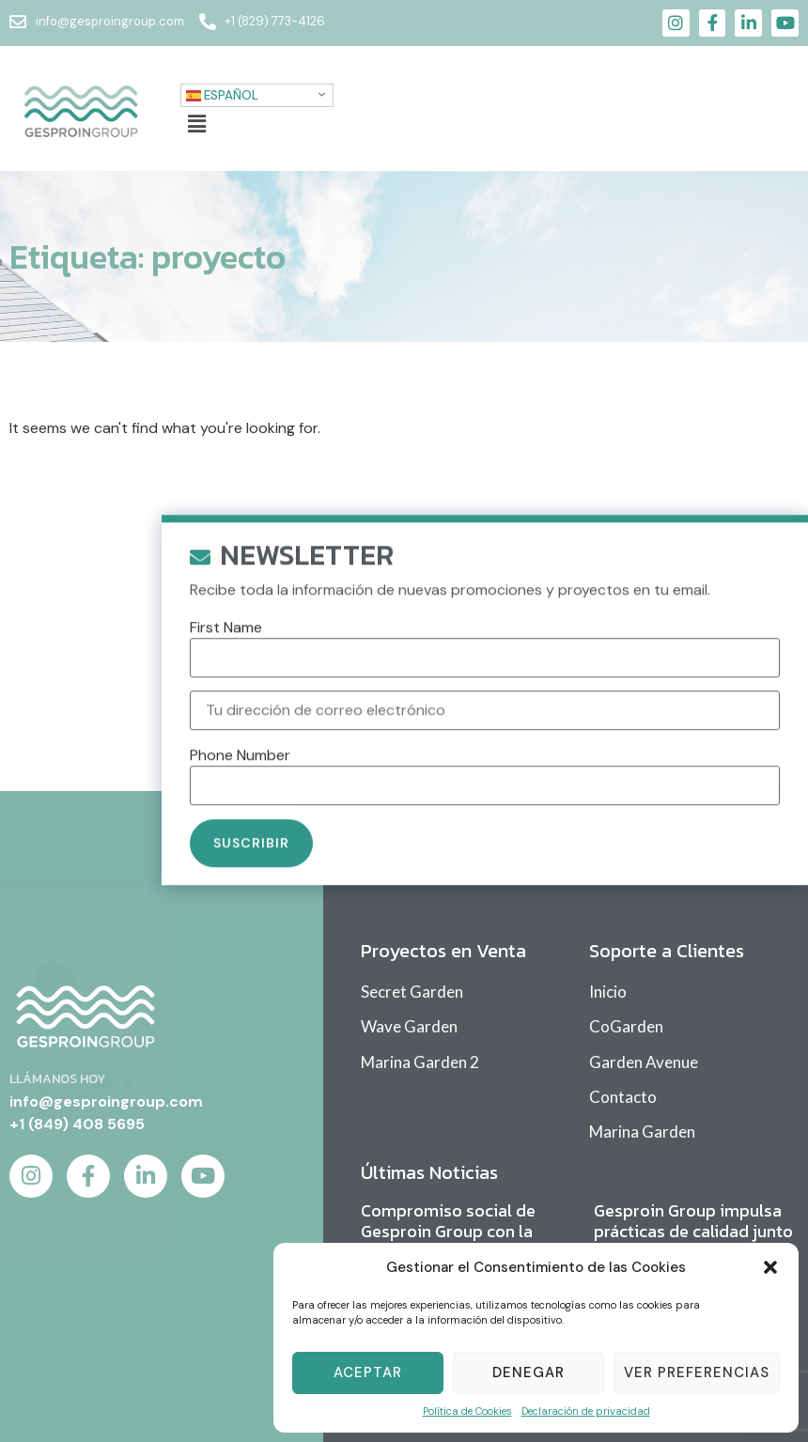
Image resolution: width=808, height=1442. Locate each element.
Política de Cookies (467, 1411)
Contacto (623, 1097)
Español (222, 95)
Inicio (608, 991)
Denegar (528, 1372)
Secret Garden (412, 991)
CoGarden (626, 1026)
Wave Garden (409, 1026)
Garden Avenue (643, 1062)
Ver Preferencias (696, 1372)
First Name (226, 646)
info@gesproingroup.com (106, 1101)
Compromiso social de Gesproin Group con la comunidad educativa (448, 1231)
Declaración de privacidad (585, 1411)
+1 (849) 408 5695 (77, 1124)
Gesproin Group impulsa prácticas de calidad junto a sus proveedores (693, 1231)
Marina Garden (642, 1131)
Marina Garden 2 (420, 1062)
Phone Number (240, 774)
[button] (770, 1267)
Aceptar (368, 1372)
